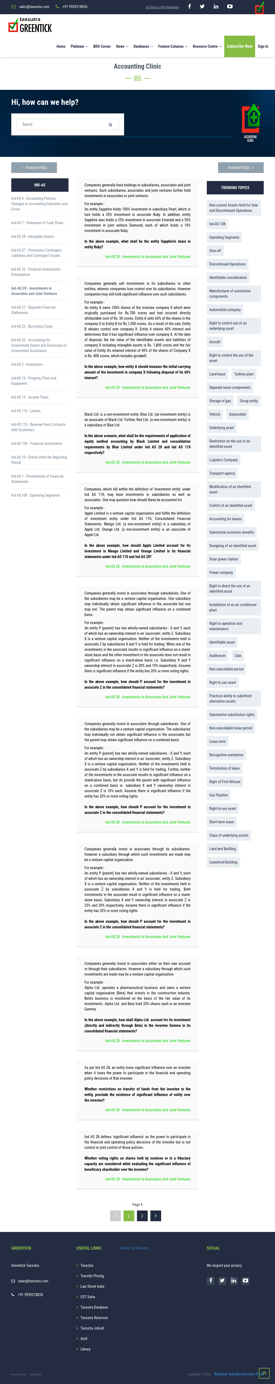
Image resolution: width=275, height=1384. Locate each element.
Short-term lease (221, 822)
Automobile (237, 414)
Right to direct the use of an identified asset (229, 588)
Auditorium (217, 656)
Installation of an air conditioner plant (233, 607)
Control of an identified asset (230, 505)
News (122, 46)
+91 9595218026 (30, 1295)
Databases (143, 46)
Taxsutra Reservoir (94, 1318)
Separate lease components (230, 387)
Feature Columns (172, 46)
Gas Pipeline (218, 795)
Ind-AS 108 (217, 224)
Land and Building (222, 849)
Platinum (79, 46)
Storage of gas (220, 401)
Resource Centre (207, 46)
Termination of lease (224, 768)
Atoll (84, 1339)
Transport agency (222, 473)
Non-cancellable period (226, 669)
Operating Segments (224, 237)
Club (237, 656)
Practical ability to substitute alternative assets (230, 698)
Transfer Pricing (92, 1276)
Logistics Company (223, 460)
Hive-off (215, 251)
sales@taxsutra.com (33, 1281)
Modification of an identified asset (230, 489)
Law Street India (92, 1286)
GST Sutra (88, 1297)
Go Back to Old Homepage (162, 7)
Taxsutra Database (94, 1307)
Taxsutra (87, 1265)
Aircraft (214, 342)
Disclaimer (36, 1374)
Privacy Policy (19, 1374)
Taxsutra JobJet (92, 1328)
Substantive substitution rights (232, 715)
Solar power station (223, 559)
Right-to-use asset (222, 808)
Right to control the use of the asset (231, 358)
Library (86, 1349)
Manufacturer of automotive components (230, 293)
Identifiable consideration (228, 277)
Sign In (263, 46)
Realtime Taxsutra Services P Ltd (239, 1374)
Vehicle (214, 414)
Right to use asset (222, 682)
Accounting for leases (225, 519)
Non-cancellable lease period (230, 728)
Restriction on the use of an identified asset (229, 444)
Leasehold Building (223, 862)
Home (61, 46)
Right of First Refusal (225, 782)
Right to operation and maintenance (225, 626)
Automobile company (225, 310)
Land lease (217, 374)
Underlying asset (221, 428)
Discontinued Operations (227, 264)
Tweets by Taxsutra (134, 1248)
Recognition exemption (226, 755)
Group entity (249, 401)
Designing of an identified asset (232, 546)
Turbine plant (244, 374)
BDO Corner (102, 46)
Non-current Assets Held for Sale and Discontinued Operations (233, 208)
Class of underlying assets (229, 835)
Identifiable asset (222, 642)
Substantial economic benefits (231, 532)
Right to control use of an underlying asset (228, 326)
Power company (221, 572)
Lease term (217, 741)
